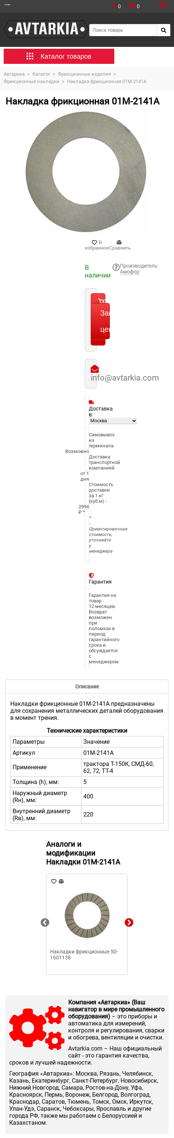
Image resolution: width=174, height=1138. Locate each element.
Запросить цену (105, 321)
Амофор (129, 272)
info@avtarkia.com (125, 377)
